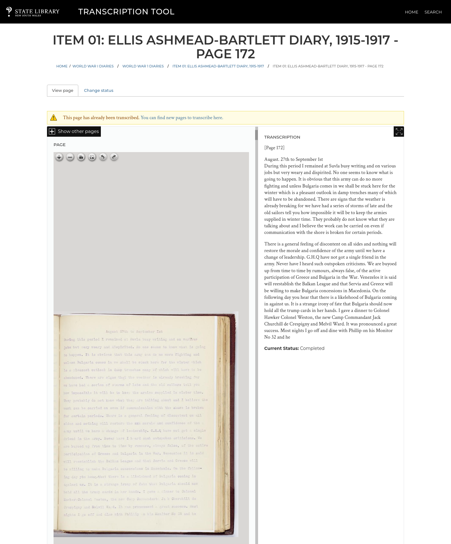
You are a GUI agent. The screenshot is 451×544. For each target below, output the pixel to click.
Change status (98, 90)
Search (433, 11)
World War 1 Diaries (143, 66)
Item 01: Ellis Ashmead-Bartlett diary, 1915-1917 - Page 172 (328, 66)
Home (411, 11)
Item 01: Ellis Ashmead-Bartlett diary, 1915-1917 (218, 66)
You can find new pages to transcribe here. (182, 117)
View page (65, 90)
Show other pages (78, 131)
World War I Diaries (92, 66)
